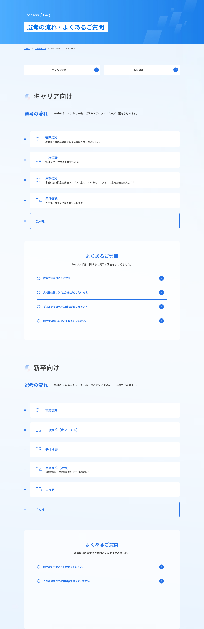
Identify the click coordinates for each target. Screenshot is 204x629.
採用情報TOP (40, 48)
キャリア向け (75, 70)
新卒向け (156, 70)
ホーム (27, 48)
